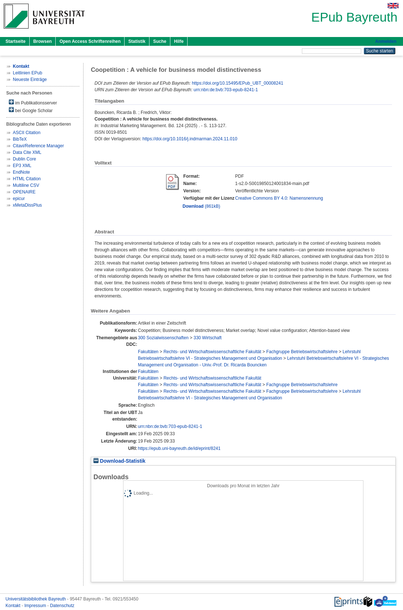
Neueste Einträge (30, 79)
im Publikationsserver (33, 102)
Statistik (136, 41)
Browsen (42, 41)
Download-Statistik (119, 461)
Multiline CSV (26, 185)
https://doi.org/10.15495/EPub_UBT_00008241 (238, 83)
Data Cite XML (27, 152)
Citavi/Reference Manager (38, 145)
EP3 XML (22, 165)
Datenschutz (62, 605)
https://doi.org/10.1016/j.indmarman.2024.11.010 (190, 138)
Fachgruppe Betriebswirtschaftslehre (302, 351)
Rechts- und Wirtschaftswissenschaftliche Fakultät (212, 351)
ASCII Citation (26, 132)
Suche (159, 41)
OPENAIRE (24, 192)
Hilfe (179, 41)
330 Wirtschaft (207, 337)
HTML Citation (27, 178)
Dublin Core (24, 159)
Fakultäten (148, 351)
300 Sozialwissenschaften (163, 337)
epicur (19, 198)
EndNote (21, 172)
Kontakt (13, 605)
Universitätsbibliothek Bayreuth (36, 599)
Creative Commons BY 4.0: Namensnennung (279, 198)
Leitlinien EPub (27, 72)
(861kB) (201, 206)
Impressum (35, 605)
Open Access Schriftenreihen (90, 41)
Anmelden (385, 41)
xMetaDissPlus (27, 205)
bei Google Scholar (30, 110)
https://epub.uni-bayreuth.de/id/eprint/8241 (179, 448)
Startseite (15, 41)
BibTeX (20, 139)
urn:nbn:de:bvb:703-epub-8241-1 (225, 89)
